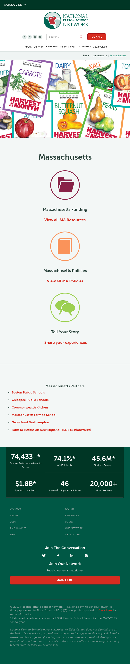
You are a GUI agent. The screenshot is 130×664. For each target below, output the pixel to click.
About (14, 515)
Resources (52, 46)
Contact (15, 509)
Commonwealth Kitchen (30, 407)
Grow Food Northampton (30, 422)
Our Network (84, 46)
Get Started (72, 534)
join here (65, 580)
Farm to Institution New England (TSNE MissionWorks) (51, 430)
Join (13, 522)
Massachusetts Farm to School (34, 415)
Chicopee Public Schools (30, 400)
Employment (18, 528)
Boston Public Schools (28, 392)
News (13, 534)
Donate (96, 36)
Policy (69, 522)
